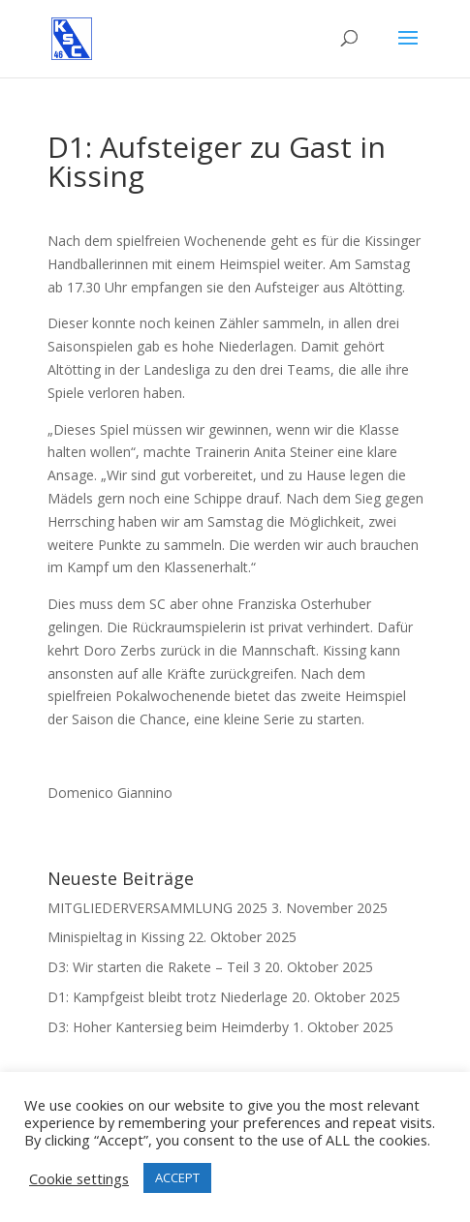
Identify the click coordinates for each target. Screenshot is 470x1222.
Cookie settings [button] (79, 1178)
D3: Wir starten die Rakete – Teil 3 (154, 967)
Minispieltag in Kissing (115, 937)
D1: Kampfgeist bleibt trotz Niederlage (167, 997)
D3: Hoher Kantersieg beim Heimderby (168, 1027)
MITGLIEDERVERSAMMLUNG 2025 (157, 908)
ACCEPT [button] (177, 1177)
